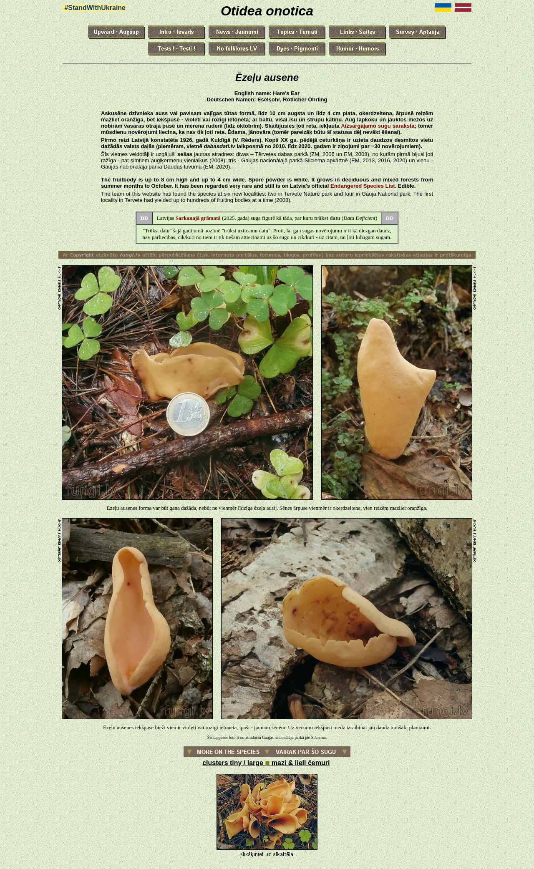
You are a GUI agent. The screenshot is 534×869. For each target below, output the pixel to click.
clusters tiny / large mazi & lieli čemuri (266, 762)
